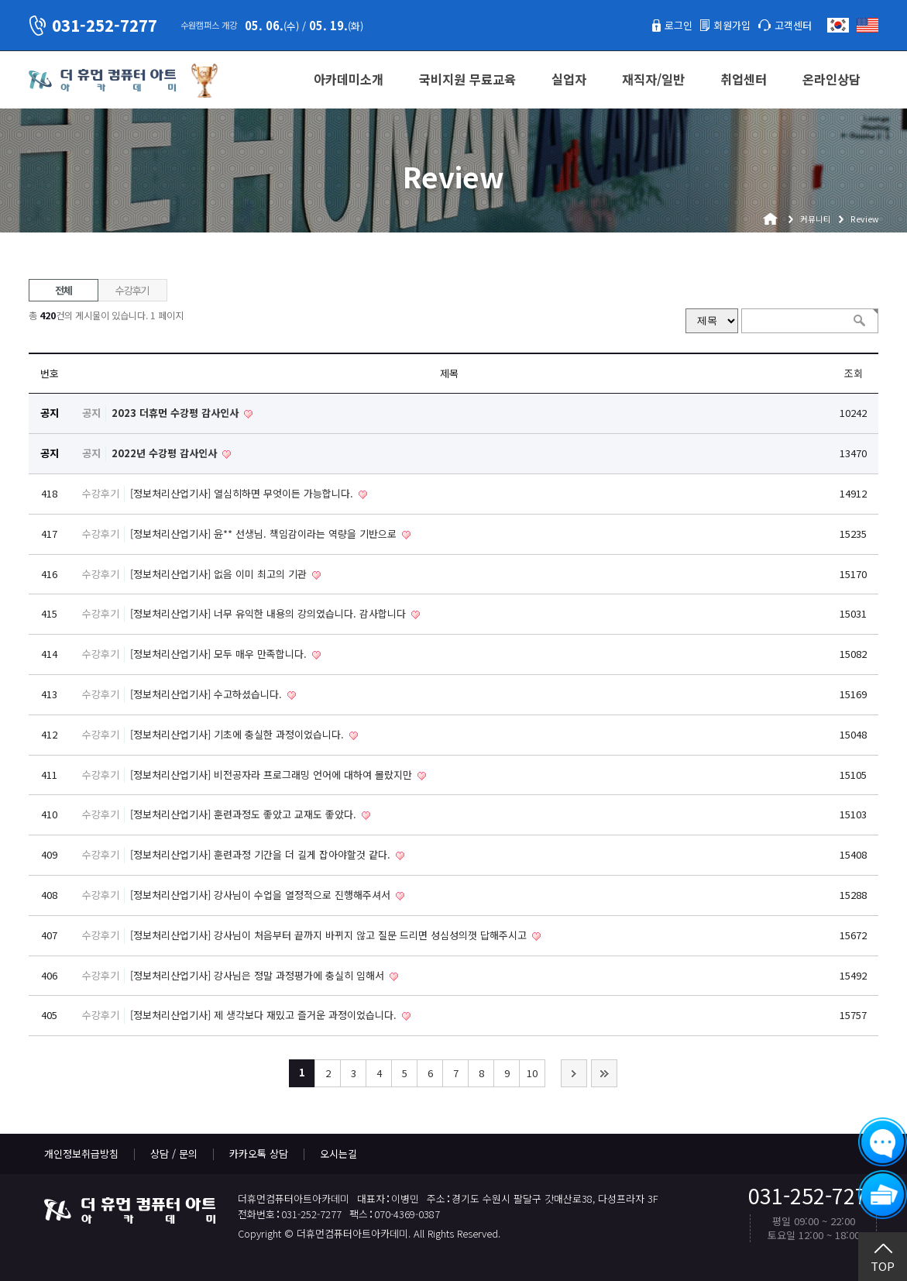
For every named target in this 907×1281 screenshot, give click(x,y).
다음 (574, 1073)
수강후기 (132, 290)
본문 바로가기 (0, 0)
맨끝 (604, 1073)
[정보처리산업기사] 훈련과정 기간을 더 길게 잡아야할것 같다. (261, 854)
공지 (91, 412)
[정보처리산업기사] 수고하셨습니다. (207, 694)
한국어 (838, 25)
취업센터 (743, 79)
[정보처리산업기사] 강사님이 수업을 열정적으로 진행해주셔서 (261, 894)
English (867, 25)
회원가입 (732, 25)
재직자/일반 (653, 79)
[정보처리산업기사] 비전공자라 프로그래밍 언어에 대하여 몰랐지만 (272, 774)
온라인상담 (831, 79)
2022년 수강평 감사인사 (166, 453)
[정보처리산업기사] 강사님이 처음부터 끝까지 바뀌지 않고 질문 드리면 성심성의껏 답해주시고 (330, 935)
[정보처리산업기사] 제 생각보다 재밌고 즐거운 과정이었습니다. (265, 1014)
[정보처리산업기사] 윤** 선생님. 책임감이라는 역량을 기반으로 (265, 533)
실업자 (568, 79)
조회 (853, 373)
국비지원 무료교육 (467, 79)
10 (532, 1073)
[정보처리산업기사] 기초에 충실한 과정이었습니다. (238, 734)
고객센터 (793, 25)
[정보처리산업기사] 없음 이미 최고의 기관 (220, 573)
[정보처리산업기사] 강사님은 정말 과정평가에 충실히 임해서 (258, 975)
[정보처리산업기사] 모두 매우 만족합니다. (220, 653)
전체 (63, 290)
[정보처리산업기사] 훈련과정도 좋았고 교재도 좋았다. (244, 814)
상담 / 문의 (174, 1153)
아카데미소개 (348, 79)
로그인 (678, 25)
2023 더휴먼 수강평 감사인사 (177, 412)
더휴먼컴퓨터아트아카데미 (102, 80)
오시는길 (338, 1153)
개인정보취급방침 (81, 1153)
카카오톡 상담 (258, 1153)
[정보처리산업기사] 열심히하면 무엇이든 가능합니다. (243, 493)
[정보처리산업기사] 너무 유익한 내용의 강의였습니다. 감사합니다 (269, 613)
